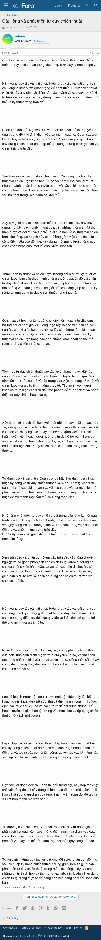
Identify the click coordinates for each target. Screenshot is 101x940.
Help (68, 927)
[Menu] (6, 5)
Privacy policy (53, 927)
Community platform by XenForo (36, 936)
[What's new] (87, 5)
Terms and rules (30, 927)
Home (78, 927)
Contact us (10, 927)
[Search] (95, 5)
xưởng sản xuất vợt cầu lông (23, 887)
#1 (97, 52)
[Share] (91, 52)
